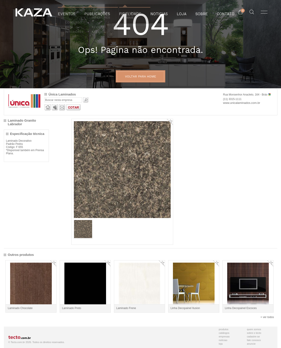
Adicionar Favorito (170, 122)
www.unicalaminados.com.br (241, 103)
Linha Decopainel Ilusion (185, 308)
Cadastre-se (253, 336)
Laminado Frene (126, 308)
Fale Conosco (254, 340)
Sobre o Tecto (254, 333)
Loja (221, 343)
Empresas (224, 336)
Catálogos (224, 333)
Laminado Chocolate (20, 308)
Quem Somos (254, 329)
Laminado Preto (71, 308)
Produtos (224, 329)
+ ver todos (267, 317)
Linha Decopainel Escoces (241, 308)
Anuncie (251, 343)
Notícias (223, 340)
